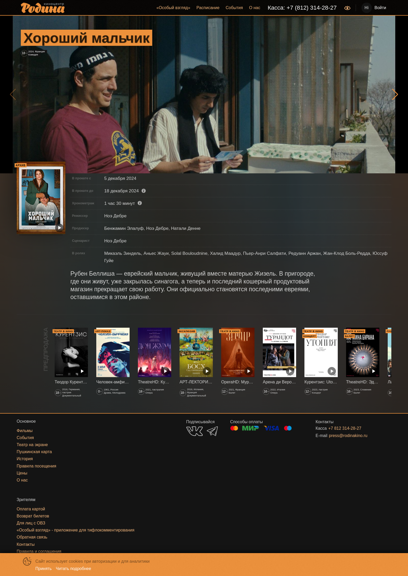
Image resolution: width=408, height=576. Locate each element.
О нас (254, 7)
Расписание (207, 7)
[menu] (205, 7)
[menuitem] (173, 7)
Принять (43, 568)
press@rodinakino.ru (348, 435)
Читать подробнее (73, 568)
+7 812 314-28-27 (344, 428)
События (234, 7)
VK (194, 431)
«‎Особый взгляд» (173, 7)
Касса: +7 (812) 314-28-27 (302, 7)
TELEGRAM (212, 431)
